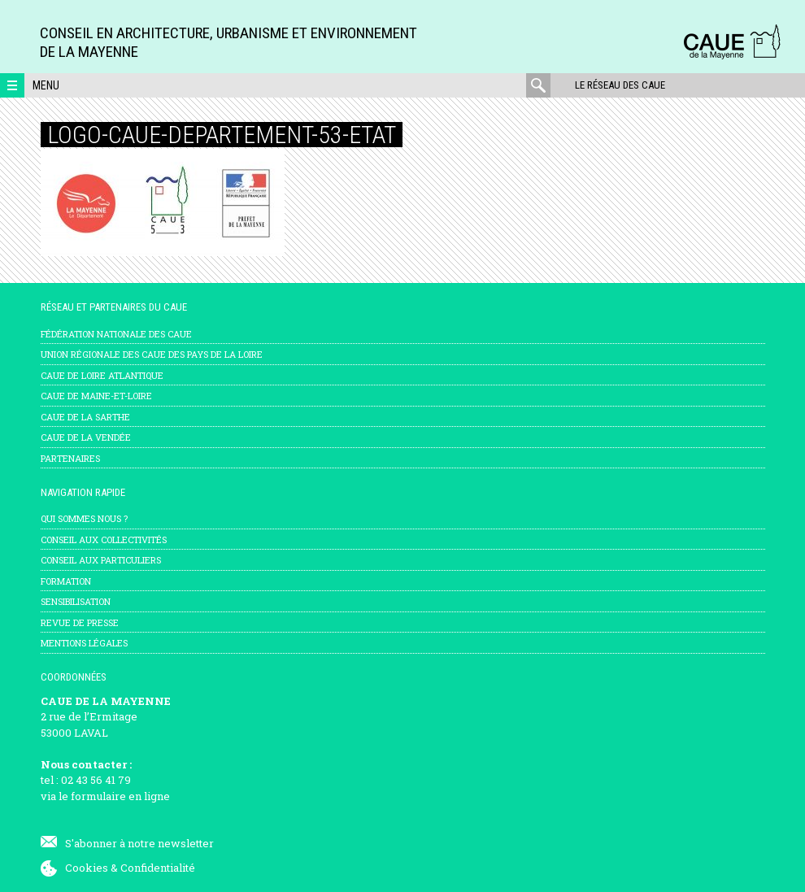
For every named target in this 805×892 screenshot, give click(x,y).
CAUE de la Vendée (86, 437)
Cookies (86, 867)
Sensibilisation (76, 601)
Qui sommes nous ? (84, 518)
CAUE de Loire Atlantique (102, 375)
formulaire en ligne (120, 796)
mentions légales (84, 643)
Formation (66, 581)
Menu (46, 85)
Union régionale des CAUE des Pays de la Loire (152, 354)
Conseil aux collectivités (104, 539)
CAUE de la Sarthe (85, 417)
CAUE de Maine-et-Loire (96, 395)
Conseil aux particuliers (101, 560)
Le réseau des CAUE (620, 85)
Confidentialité (157, 867)
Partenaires (70, 458)
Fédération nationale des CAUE (116, 334)
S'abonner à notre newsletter (139, 843)
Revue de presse (80, 622)
